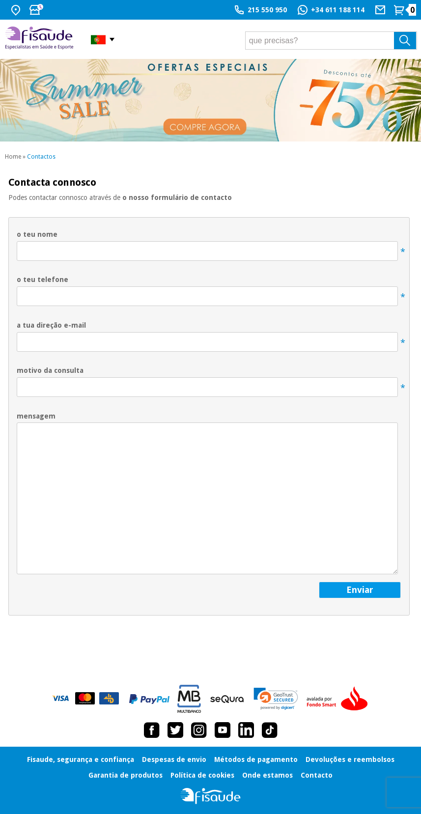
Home (13, 156)
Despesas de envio (174, 759)
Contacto (317, 775)
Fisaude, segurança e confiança (80, 759)
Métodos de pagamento (256, 759)
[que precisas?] (331, 40)
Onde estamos (267, 775)
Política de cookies (202, 775)
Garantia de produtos (125, 775)
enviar (359, 590)
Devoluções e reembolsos (350, 759)
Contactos (41, 156)
